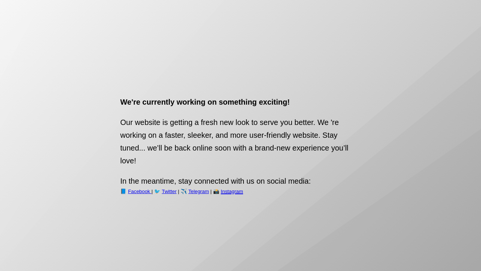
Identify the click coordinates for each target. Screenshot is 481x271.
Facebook (139, 191)
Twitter (169, 191)
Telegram (198, 191)
